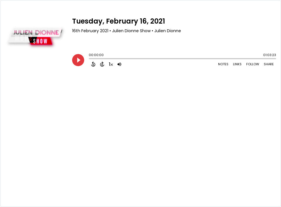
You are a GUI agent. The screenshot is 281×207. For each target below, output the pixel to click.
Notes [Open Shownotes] (223, 64)
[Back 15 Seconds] (93, 64)
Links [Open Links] (237, 64)
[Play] (78, 60)
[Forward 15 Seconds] (102, 64)
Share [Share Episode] (269, 64)
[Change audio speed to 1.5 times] (111, 64)
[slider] (90, 59)
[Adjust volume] (119, 64)
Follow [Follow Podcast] (252, 64)
